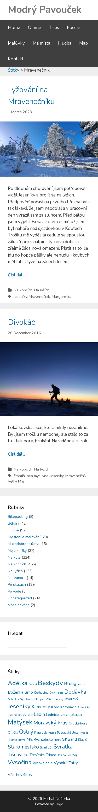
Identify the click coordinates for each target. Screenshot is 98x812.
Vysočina (20, 762)
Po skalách (17, 584)
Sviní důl (46, 747)
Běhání (13, 523)
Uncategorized (20, 598)
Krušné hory (25, 715)
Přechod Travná (17, 740)
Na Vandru (17, 577)
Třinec (51, 754)
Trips (54, 28)
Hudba (64, 43)
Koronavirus (69, 707)
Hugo (59, 804)
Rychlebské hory (47, 739)
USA (59, 755)
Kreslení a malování (24, 537)
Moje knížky (17, 550)
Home (14, 28)
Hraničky (58, 699)
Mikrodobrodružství (23, 543)
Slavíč (82, 740)
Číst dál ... (17, 275)
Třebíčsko (37, 755)
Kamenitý (41, 707)
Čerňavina (41, 692)
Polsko (52, 733)
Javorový (71, 699)
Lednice (52, 714)
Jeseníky (20, 296)
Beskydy (50, 682)
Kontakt (16, 59)
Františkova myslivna (31, 475)
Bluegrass (74, 684)
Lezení (64, 715)
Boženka (15, 692)
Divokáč (21, 322)
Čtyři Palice (56, 693)
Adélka (17, 683)
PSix (30, 740)
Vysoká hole (43, 763)
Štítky (13, 70)
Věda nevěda (19, 604)
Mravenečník (39, 296)
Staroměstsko (23, 746)
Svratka (63, 747)
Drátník (30, 699)
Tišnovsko (18, 754)
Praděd (84, 733)
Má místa (41, 43)
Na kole (14, 557)
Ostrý (26, 732)
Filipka (40, 699)
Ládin (39, 714)
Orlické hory (78, 723)
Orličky (13, 732)
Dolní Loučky (16, 699)
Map (83, 43)
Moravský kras (50, 722)
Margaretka (61, 296)
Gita (48, 699)
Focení (73, 28)
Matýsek (20, 722)
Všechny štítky (20, 774)
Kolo (55, 707)
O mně (34, 28)
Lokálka (75, 714)
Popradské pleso (68, 732)
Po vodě (14, 591)
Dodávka (75, 691)
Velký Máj (16, 481)
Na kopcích (23, 290)
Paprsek (40, 732)
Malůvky (16, 43)
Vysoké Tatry (66, 763)
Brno (28, 692)
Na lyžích (41, 290)
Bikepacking (18, 516)
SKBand (69, 739)
